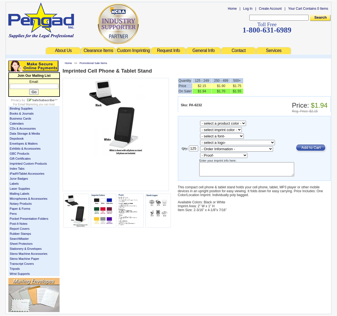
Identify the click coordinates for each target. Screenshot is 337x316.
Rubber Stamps (15, 233)
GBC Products (14, 153)
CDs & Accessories (17, 128)
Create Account (276, 9)
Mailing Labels (14, 193)
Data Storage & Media (19, 133)
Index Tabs (11, 168)
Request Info (168, 50)
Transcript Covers (16, 263)
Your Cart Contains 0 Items (314, 9)
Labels (8, 183)
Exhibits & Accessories (19, 148)
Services (274, 50)
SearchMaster (13, 238)
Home (237, 9)
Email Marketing (23, 104)
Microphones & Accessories (23, 198)
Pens (7, 213)
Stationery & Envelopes (20, 248)
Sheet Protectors (15, 243)
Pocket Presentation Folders (23, 218)
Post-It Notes (13, 223)
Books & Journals (16, 113)
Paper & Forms (14, 208)
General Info (204, 50)
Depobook (11, 138)
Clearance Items (98, 50)
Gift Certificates (14, 158)
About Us (63, 50)
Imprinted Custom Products (22, 163)
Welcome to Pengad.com (35, 20)
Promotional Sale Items (88, 63)
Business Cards (15, 118)
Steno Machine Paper (19, 258)
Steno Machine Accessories (23, 253)
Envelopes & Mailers (18, 143)
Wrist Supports (14, 273)
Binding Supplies (15, 108)
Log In (253, 9)
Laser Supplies (14, 188)
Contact (239, 50)
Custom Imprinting (133, 50)
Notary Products (15, 203)
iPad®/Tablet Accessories (21, 173)
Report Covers (14, 228)
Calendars (11, 123)
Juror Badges (13, 178)
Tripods (9, 268)
